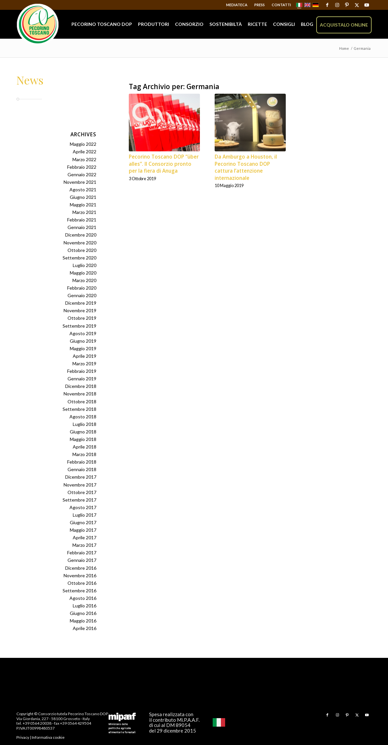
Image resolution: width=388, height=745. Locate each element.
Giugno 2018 (83, 431)
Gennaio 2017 (82, 560)
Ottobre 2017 (82, 492)
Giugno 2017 (83, 522)
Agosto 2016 (82, 598)
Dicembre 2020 (80, 235)
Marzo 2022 (84, 159)
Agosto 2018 (82, 416)
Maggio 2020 (83, 273)
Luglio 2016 (84, 605)
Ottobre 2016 (82, 583)
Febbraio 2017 (81, 552)
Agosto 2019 (82, 333)
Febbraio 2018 (81, 462)
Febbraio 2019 (81, 371)
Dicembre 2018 (80, 386)
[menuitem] (237, 5)
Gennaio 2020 (82, 295)
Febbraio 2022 (81, 167)
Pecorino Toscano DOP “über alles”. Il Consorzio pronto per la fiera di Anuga (164, 163)
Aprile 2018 (84, 446)
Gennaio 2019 (82, 378)
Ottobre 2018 (82, 401)
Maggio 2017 (83, 530)
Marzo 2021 (84, 212)
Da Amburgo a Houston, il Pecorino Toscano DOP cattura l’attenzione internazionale (246, 167)
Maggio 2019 (83, 348)
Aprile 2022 (84, 151)
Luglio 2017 (84, 515)
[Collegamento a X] (356, 5)
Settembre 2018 (79, 409)
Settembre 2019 (79, 326)
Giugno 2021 (83, 197)
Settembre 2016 (79, 590)
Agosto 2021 (82, 189)
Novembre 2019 (80, 310)
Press (259, 5)
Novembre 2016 (80, 575)
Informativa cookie (48, 737)
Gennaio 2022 (82, 174)
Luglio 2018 (84, 424)
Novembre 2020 (80, 242)
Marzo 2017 (84, 545)
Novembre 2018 (80, 393)
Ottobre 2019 (82, 318)
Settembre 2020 (79, 257)
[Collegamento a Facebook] (327, 5)
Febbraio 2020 (81, 288)
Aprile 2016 (84, 628)
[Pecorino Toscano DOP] (37, 24)
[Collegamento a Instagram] (337, 5)
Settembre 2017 (79, 500)
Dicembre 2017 (80, 477)
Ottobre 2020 (82, 250)
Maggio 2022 (83, 144)
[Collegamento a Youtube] (367, 5)
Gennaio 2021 (82, 227)
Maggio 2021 (83, 204)
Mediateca (236, 5)
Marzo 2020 (84, 280)
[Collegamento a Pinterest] (347, 5)
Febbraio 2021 (81, 219)
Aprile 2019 (84, 356)
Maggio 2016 (83, 620)
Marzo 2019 (84, 363)
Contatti (281, 5)
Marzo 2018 (84, 454)
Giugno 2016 (83, 613)
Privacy (22, 737)
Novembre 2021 (80, 182)
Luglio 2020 (84, 265)
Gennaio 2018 (82, 469)
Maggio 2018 (83, 439)
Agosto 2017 (82, 507)
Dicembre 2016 (80, 568)
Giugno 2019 (83, 341)
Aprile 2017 (84, 537)
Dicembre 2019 (80, 303)
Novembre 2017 (80, 484)
